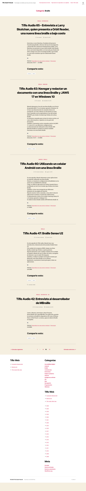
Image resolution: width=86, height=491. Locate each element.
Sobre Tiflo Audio (74, 2)
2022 (47, 425)
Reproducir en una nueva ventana (41, 65)
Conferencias (48, 378)
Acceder (47, 473)
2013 (47, 450)
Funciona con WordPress (29, 487)
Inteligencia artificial (50, 385)
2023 (47, 422)
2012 (47, 453)
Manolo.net (15, 375)
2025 (47, 417)
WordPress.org (49, 479)
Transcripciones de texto (44, 2)
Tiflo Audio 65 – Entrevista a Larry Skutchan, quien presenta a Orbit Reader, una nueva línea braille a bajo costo (43, 31)
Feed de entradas (49, 475)
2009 (47, 462)
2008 (47, 465)
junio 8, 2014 (49, 245)
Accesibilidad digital (50, 372)
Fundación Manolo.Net (18, 372)
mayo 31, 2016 (48, 41)
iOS (49, 303)
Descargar (54, 65)
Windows (45, 88)
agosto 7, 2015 (49, 180)
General (47, 384)
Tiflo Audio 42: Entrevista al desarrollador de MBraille (43, 309)
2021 (47, 428)
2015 (47, 445)
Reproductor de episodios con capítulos (60, 2)
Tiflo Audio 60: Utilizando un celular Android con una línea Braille (43, 172)
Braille (39, 21)
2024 (47, 419)
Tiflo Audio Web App (17, 378)
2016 (47, 442)
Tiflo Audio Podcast (8, 2)
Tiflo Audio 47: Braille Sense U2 (43, 241)
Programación (48, 393)
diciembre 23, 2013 (49, 315)
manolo (40, 41)
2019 (47, 434)
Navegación (48, 391)
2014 (47, 448)
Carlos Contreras (40, 180)
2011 (47, 456)
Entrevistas (45, 21)
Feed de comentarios (50, 477)
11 (49, 358)
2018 (47, 436)
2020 (47, 431)
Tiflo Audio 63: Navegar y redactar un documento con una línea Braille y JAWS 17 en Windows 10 (43, 97)
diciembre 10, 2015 (48, 105)
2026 (47, 414)
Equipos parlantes (50, 382)
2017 (47, 439)
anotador (30, 293)
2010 (47, 459)
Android (41, 163)
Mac (46, 389)
